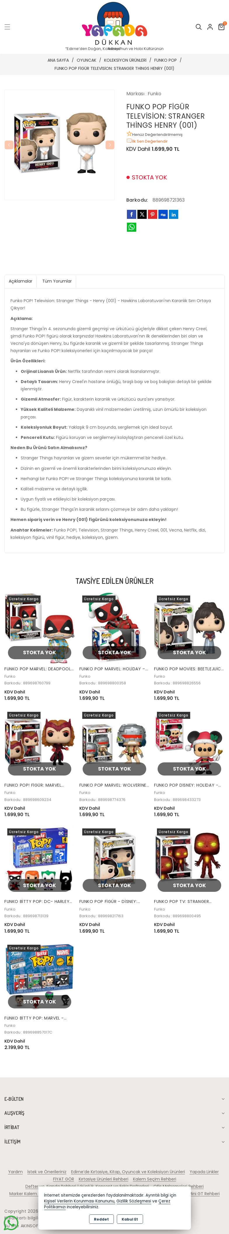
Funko (154, 93)
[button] (10, 26)
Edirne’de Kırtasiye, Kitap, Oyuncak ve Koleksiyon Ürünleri (128, 1172)
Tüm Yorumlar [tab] (57, 281)
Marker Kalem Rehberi (31, 1194)
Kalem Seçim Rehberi (154, 1179)
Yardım (15, 1172)
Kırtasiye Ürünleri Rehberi (103, 1179)
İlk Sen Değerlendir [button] (147, 141)
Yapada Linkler (204, 1172)
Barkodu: (137, 200)
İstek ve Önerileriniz (47, 1172)
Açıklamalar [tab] (20, 281)
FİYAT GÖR (63, 1179)
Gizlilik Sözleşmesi (133, 1201)
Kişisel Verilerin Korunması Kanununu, (79, 1201)
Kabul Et (130, 1219)
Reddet (101, 1219)
